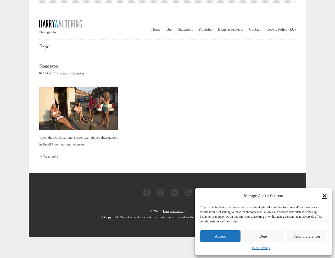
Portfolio (205, 29)
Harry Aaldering (174, 211)
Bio (169, 29)
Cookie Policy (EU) (281, 29)
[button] (324, 195)
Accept (220, 236)
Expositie (78, 73)
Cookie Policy (261, 248)
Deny (263, 236)
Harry (65, 73)
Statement (185, 29)
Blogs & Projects (230, 29)
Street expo (48, 66)
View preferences (306, 236)
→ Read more (48, 156)
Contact (255, 29)
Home (155, 29)
